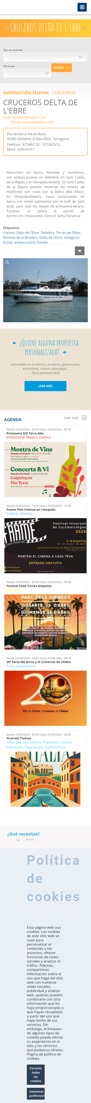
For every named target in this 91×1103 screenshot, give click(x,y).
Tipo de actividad (13, 50)
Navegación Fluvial (27, 93)
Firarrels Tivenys (18, 738)
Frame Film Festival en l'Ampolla (30, 509)
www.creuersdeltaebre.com (24, 117)
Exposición (14, 747)
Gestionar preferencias (37, 1093)
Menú (82, 7)
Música (31, 437)
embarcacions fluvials (31, 242)
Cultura (45, 437)
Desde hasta (38, 429)
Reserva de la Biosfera (20, 237)
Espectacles (34, 747)
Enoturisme (15, 437)
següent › (84, 417)
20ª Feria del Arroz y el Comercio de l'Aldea (38, 662)
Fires (10, 666)
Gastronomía (26, 666)
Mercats (12, 589)
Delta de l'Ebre (50, 237)
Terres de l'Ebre (68, 232)
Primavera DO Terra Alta (25, 433)
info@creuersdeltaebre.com (32, 122)
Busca (59, 68)
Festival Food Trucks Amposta (29, 586)
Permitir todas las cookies (36, 1074)
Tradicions (51, 742)
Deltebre (47, 232)
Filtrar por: (9, 66)
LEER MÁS (45, 386)
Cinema (26, 513)
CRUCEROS (64, 93)
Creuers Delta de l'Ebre (21, 232)
